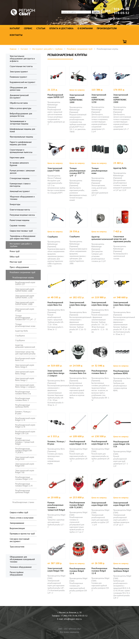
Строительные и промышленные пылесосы (21, 151)
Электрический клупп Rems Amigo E (24, 366)
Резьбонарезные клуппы (23, 277)
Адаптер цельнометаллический (25, 346)
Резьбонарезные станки (23, 502)
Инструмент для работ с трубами (47, 49)
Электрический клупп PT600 (24, 310)
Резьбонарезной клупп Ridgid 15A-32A (25, 432)
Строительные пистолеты (21, 66)
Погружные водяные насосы (22, 215)
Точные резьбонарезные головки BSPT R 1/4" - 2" (25, 317)
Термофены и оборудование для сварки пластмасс (22, 237)
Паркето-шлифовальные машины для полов (21, 143)
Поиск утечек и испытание (22, 517)
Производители (107, 28)
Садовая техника (17, 225)
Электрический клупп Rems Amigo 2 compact (25, 386)
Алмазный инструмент (20, 191)
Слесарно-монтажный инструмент (19, 540)
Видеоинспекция (17, 528)
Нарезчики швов (17, 157)
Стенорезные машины (19, 178)
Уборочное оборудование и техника (22, 197)
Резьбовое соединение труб (79, 49)
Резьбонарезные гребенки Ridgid (22, 491)
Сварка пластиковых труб (21, 231)
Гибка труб (14, 256)
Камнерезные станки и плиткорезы (20, 184)
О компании (85, 28)
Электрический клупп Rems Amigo (24, 372)
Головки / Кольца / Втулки (23, 412)
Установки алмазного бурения (19, 164)
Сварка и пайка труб (19, 512)
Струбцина (20, 335)
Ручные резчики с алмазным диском (22, 171)
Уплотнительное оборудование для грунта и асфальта (22, 58)
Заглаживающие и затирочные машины (19, 122)
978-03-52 (121, 13)
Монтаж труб (16, 262)
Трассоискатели (17, 546)
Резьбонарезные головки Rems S (22, 399)
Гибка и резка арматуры (20, 108)
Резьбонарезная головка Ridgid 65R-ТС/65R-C (23, 450)
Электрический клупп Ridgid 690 (24, 465)
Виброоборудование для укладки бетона (21, 114)
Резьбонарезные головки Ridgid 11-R (24, 485)
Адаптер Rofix (21, 331)
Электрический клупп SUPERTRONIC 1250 (24, 296)
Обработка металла (19, 103)
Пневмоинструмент (18, 77)
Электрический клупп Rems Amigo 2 (24, 379)
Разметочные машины (19, 220)
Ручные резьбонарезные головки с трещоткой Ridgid (24, 441)
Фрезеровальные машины (21, 136)
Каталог (15, 28)
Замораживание (17, 523)
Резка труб (15, 251)
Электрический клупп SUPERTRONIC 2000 (24, 303)
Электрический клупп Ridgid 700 (24, 471)
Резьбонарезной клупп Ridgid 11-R (25, 419)
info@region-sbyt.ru (118, 18)
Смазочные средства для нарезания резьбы (25, 352)
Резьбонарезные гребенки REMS (22, 406)
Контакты (16, 35)
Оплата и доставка (61, 28)
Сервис (28, 28)
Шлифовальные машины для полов (22, 130)
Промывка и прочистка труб (22, 533)
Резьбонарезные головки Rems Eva (23, 392)
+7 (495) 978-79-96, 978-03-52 (74, 615)
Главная (13, 49)
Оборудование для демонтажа (18, 88)
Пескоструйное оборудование (16, 573)
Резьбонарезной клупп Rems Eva (25, 359)
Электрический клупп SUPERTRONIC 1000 (24, 290)
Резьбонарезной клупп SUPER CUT (25, 283)
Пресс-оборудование (19, 267)
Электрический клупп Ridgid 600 (24, 458)
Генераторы (15, 204)
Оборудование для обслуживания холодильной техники (22, 559)
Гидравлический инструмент (22, 82)
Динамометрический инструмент (19, 96)
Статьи (40, 28)
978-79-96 (121, 9)
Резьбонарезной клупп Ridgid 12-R (25, 426)
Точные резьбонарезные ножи (25, 325)
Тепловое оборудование (21, 567)
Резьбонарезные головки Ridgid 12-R (24, 478)
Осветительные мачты (20, 209)
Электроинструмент (19, 71)
